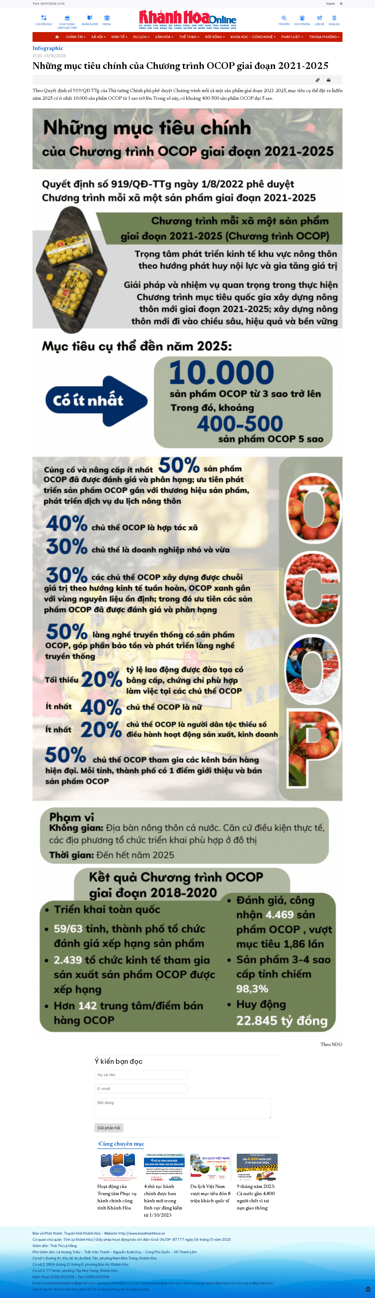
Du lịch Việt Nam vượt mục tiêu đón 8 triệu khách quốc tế (210, 1193)
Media (107, 24)
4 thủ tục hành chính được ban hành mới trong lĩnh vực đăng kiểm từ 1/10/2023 (163, 1201)
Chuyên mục (43, 24)
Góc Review (302, 24)
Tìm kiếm (283, 24)
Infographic (48, 48)
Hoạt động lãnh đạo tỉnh (67, 26)
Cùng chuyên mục (121, 1144)
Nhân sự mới (90, 24)
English (330, 3)
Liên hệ (319, 24)
